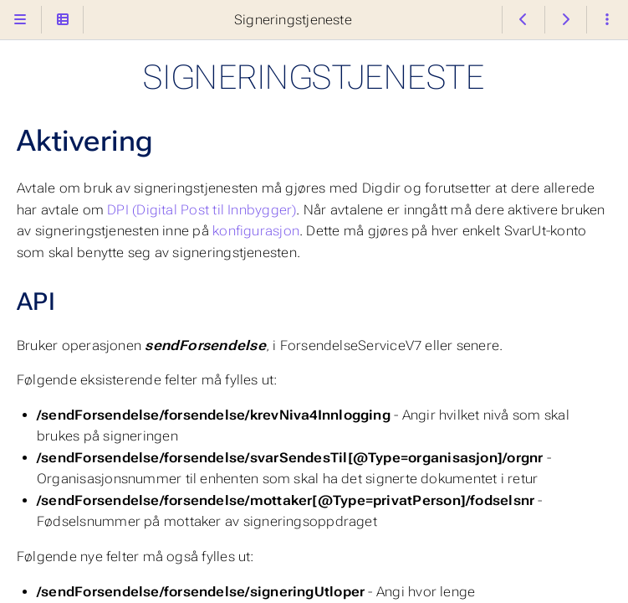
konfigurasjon (255, 231)
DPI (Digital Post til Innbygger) (201, 210)
